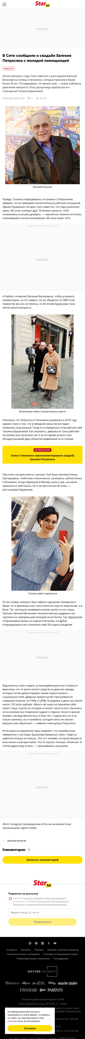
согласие (12, 1021)
